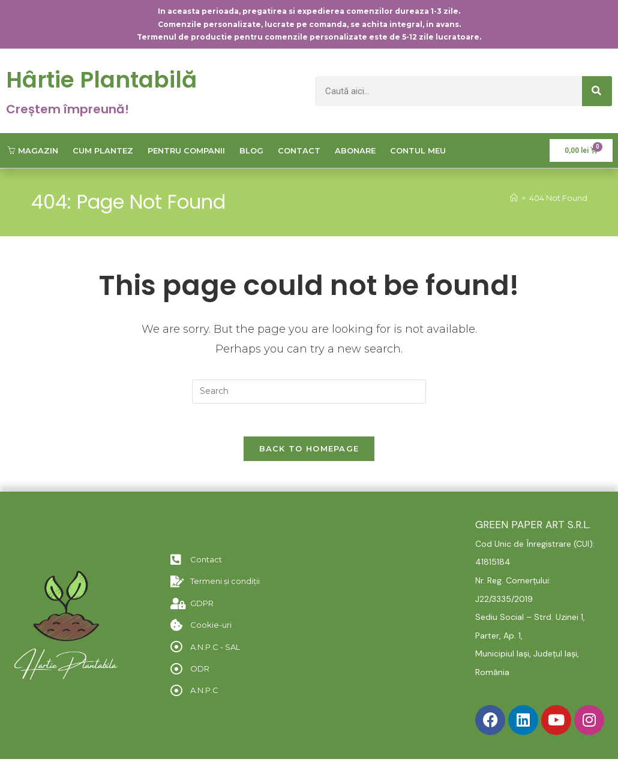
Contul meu (418, 150)
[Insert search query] (309, 391)
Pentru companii (186, 150)
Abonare (355, 150)
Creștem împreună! (67, 109)
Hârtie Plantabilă (108, 79)
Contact (299, 150)
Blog (251, 150)
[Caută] (597, 91)
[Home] (514, 198)
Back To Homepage (309, 452)
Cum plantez (103, 150)
